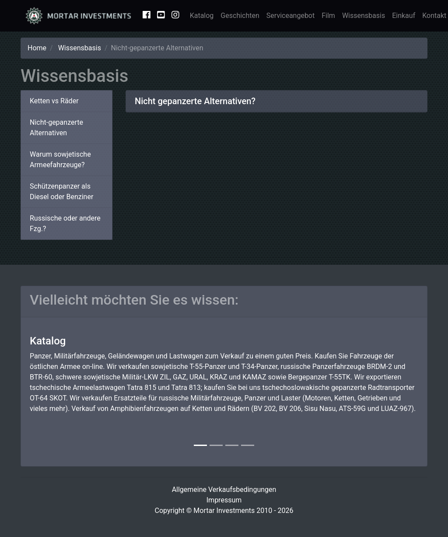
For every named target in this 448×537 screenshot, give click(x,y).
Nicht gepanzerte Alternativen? (195, 101)
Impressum (224, 500)
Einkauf (403, 15)
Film (328, 15)
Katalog (202, 15)
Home (37, 48)
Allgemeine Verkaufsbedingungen (224, 489)
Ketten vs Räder (54, 101)
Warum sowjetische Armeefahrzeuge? (60, 159)
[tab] (276, 101)
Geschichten (239, 15)
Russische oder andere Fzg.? (65, 223)
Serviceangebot (290, 15)
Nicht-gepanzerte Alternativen (56, 127)
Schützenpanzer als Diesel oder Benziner (61, 191)
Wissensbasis (363, 15)
